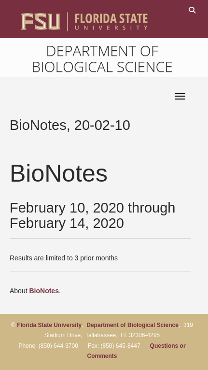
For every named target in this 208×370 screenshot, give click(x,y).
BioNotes (43, 291)
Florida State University (49, 325)
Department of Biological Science (102, 58)
